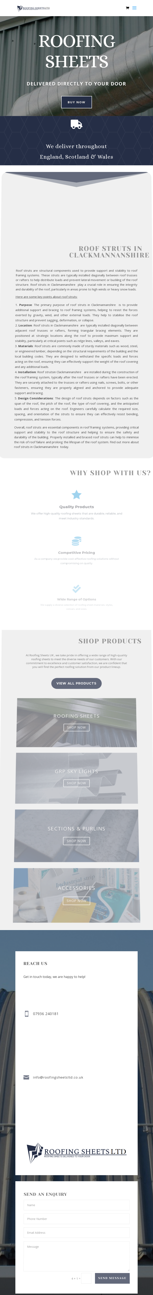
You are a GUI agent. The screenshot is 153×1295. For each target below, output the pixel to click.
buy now (74, 102)
